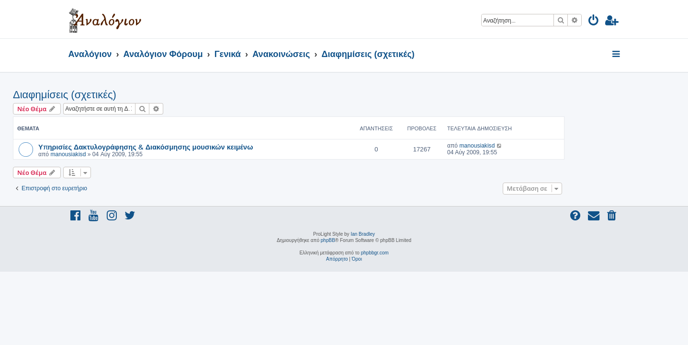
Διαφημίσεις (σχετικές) (120, 95)
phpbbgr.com (375, 252)
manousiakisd (123, 154)
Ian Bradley (362, 234)
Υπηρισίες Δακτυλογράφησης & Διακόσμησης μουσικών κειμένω (201, 146)
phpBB (328, 240)
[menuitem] (593, 21)
